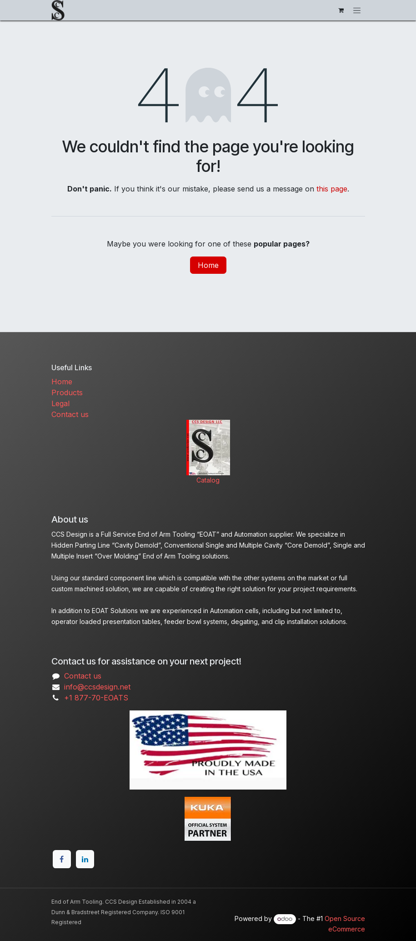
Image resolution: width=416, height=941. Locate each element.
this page (331, 188)
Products (67, 392)
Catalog (208, 480)
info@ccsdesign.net (97, 686)
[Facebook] (62, 859)
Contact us (70, 414)
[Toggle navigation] (357, 10)
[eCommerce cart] (341, 10)
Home (208, 265)
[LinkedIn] (85, 859)
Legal (60, 403)
